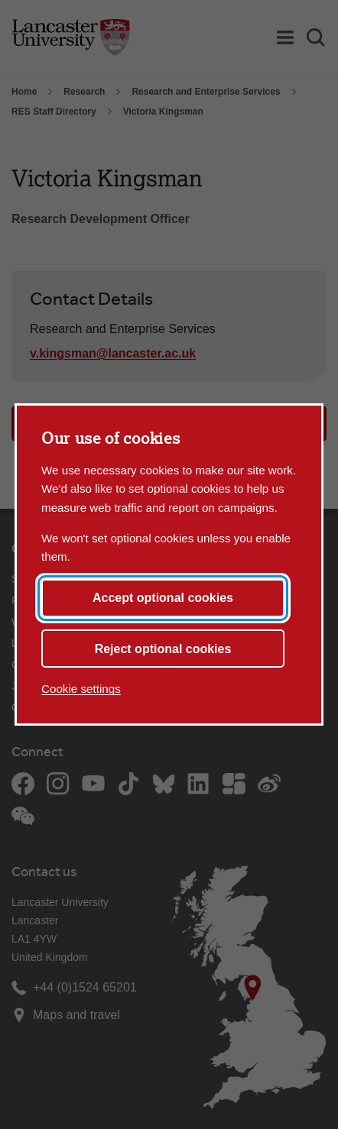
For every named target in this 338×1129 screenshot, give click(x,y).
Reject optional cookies (163, 648)
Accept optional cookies (163, 597)
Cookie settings (81, 688)
